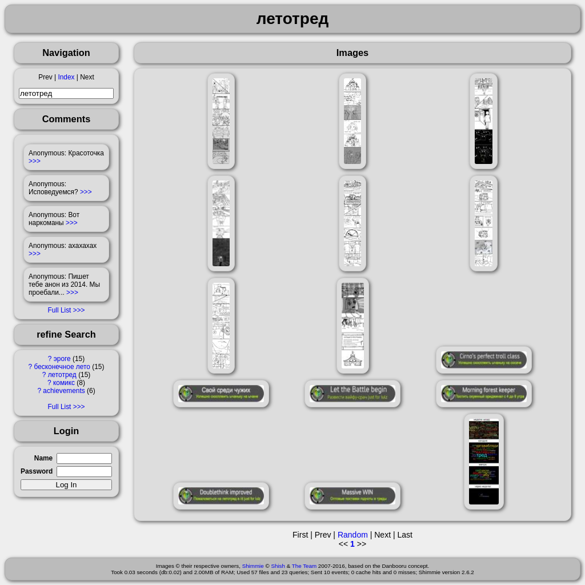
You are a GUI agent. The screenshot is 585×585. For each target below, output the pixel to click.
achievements (64, 391)
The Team (304, 566)
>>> (35, 161)
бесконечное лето (62, 367)
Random (353, 534)
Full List (59, 310)
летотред (62, 375)
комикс (64, 383)
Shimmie (253, 566)
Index (66, 77)
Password (37, 471)
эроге (62, 359)
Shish (278, 566)
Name (43, 458)
